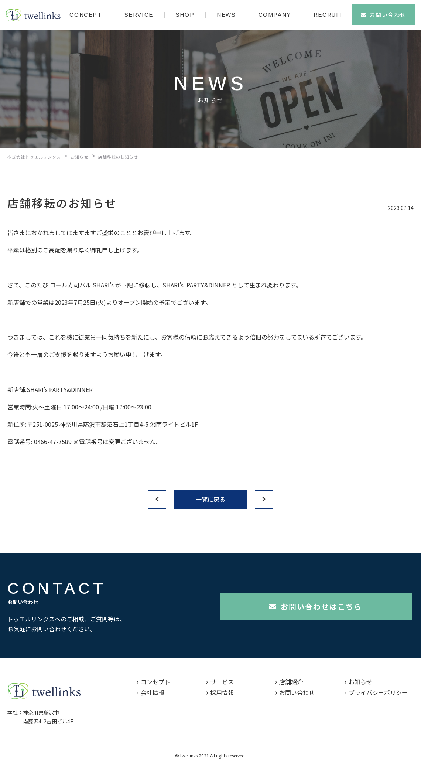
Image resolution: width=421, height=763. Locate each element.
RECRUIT (328, 14)
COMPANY (275, 14)
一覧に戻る (210, 499)
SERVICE (138, 14)
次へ (264, 499)
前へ (157, 499)
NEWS (226, 14)
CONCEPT (85, 14)
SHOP (185, 14)
